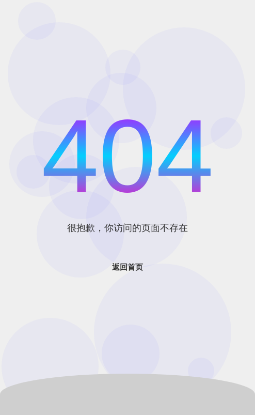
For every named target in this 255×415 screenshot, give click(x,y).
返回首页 (127, 267)
